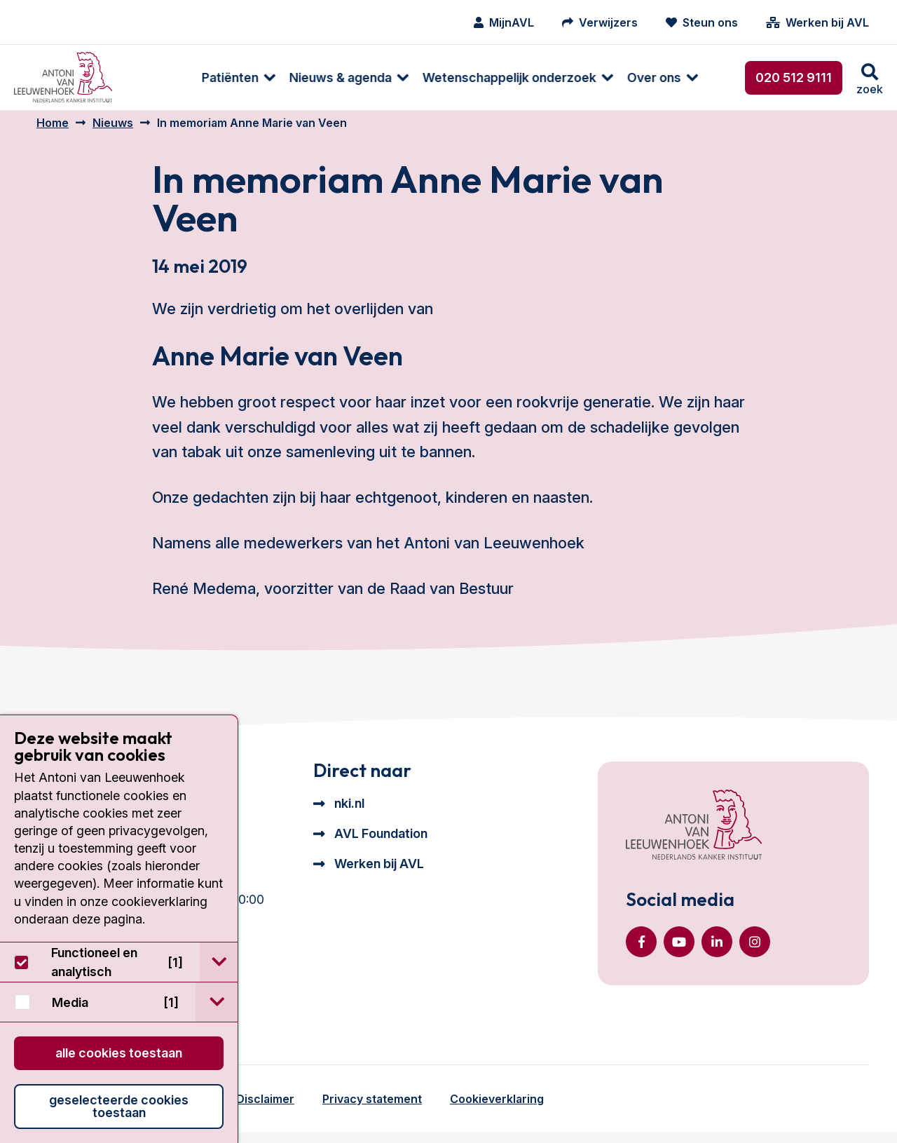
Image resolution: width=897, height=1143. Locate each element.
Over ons (592, 77)
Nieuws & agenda (279, 77)
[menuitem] (170, 77)
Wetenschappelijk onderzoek (448, 77)
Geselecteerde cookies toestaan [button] (119, 1106)
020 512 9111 (793, 77)
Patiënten (168, 77)
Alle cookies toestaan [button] (118, 1053)
